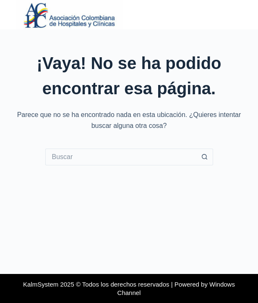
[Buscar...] (120, 157)
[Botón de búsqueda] (204, 157)
